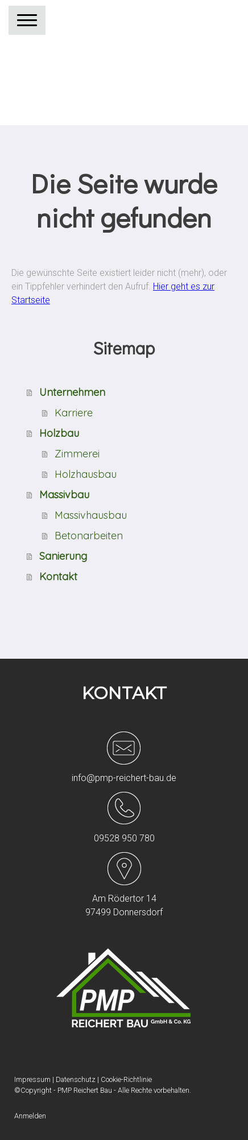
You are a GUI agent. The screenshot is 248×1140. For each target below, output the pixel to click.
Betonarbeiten (89, 535)
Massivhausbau (91, 515)
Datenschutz (76, 1079)
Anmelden (30, 1116)
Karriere (74, 412)
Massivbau (64, 494)
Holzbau (59, 433)
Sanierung (63, 556)
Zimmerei (77, 453)
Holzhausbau (86, 474)
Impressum (32, 1079)
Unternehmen (72, 392)
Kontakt (58, 576)
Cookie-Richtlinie (126, 1079)
